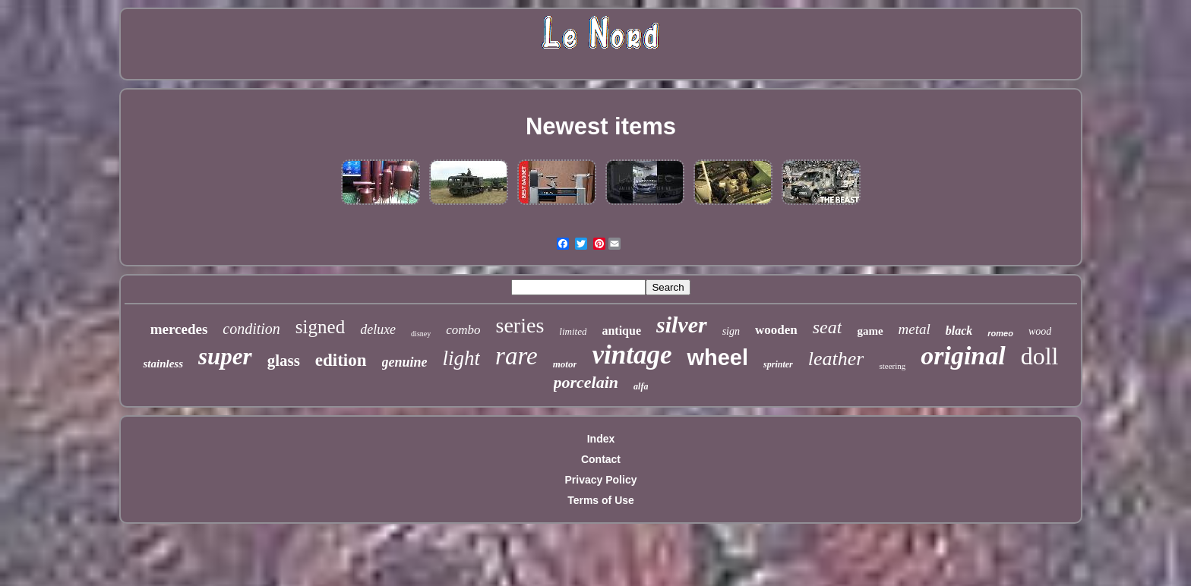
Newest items (601, 126)
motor (565, 364)
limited (572, 331)
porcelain (586, 382)
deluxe (378, 329)
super (225, 356)
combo (463, 330)
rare (516, 356)
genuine (405, 362)
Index (601, 439)
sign (731, 331)
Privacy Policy (601, 480)
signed (320, 327)
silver (681, 324)
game (870, 331)
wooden (776, 330)
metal (914, 329)
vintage (631, 355)
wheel (717, 357)
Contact (601, 459)
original (963, 356)
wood (1039, 331)
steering (892, 365)
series (520, 325)
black (959, 330)
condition (251, 328)
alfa (640, 386)
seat (827, 327)
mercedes (179, 329)
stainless (163, 364)
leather (836, 359)
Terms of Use (600, 500)
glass (283, 360)
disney (421, 333)
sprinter (778, 364)
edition (341, 360)
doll (1040, 356)
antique (621, 330)
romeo (1000, 333)
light (462, 358)
